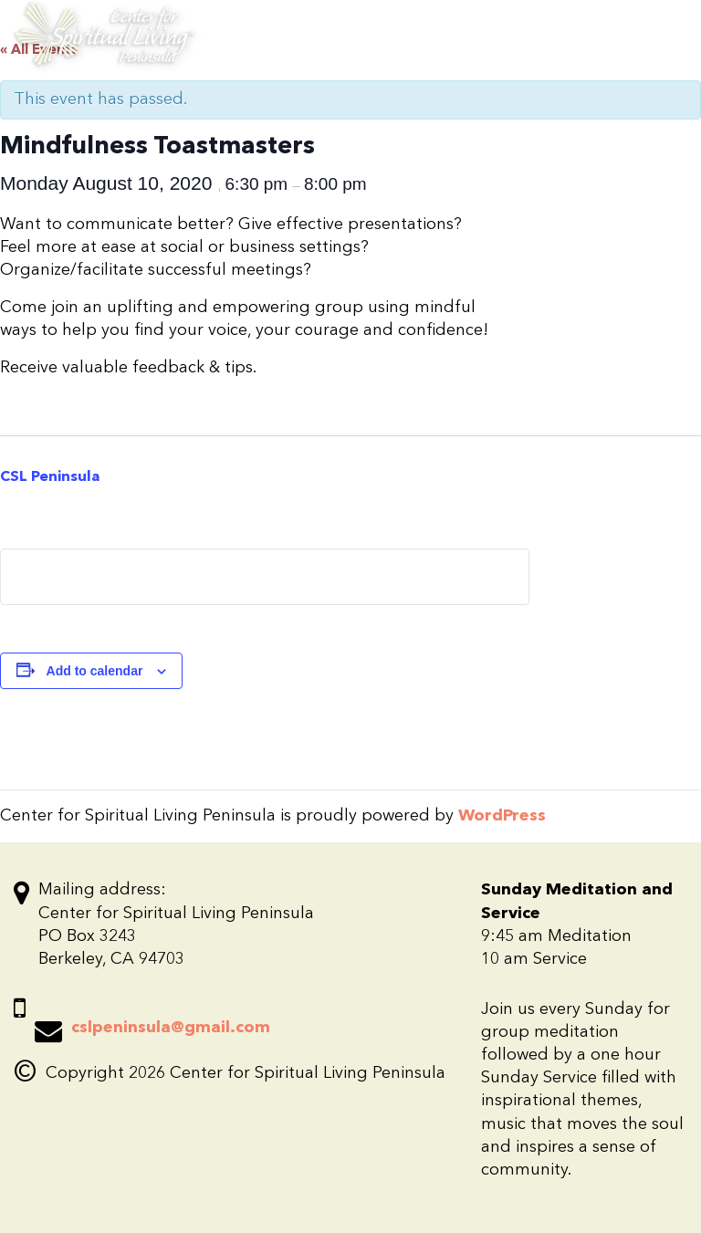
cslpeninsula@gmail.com (170, 1027)
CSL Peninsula (49, 477)
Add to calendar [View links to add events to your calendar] (95, 671)
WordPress (502, 816)
